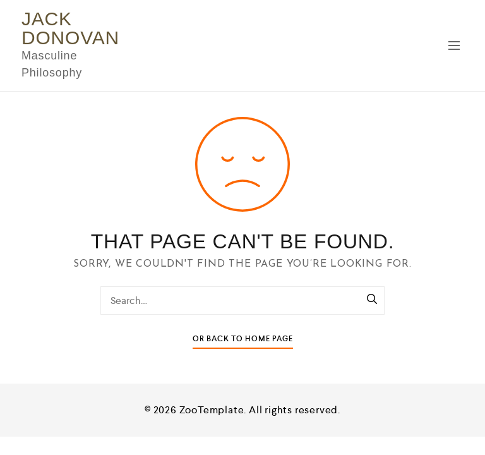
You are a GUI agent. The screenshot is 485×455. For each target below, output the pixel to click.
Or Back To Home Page (243, 339)
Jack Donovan (70, 28)
